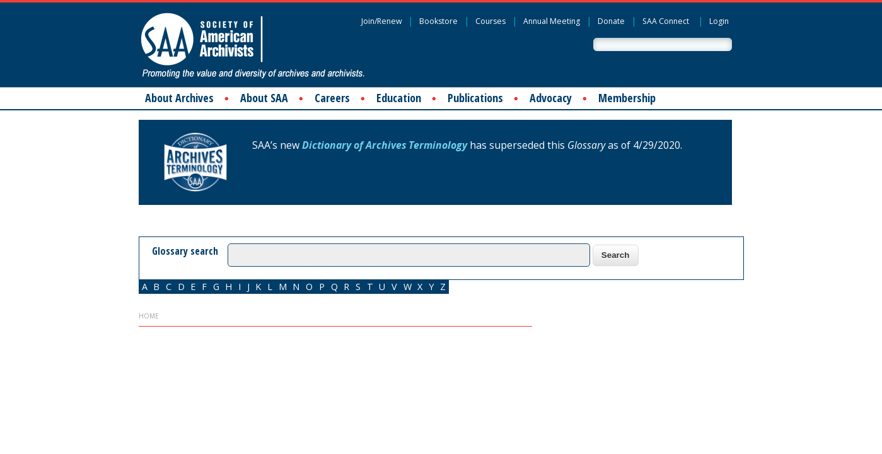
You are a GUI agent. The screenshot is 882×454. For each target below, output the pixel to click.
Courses (490, 21)
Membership (627, 97)
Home (149, 315)
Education (398, 97)
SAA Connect (665, 21)
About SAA (264, 97)
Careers (332, 97)
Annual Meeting (551, 21)
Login (719, 21)
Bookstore (438, 21)
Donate (611, 21)
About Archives (179, 97)
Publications (475, 97)
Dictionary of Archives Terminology (384, 145)
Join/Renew (381, 21)
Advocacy (551, 97)
